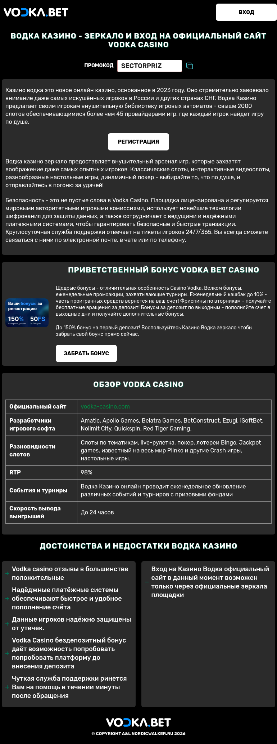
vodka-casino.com (105, 406)
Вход (246, 12)
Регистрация (138, 142)
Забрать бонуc (86, 353)
